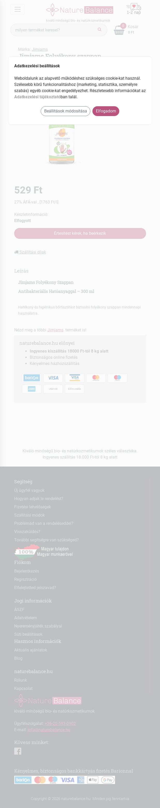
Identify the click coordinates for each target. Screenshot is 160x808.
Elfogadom (106, 111)
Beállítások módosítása (65, 111)
